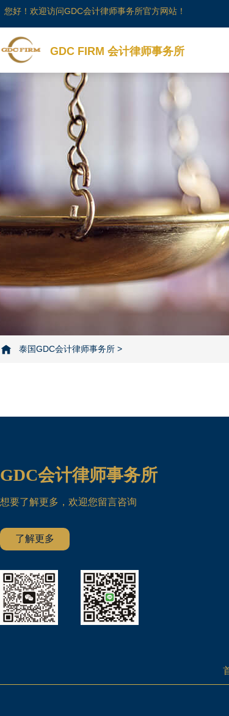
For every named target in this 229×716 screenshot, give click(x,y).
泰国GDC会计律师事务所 (67, 349)
